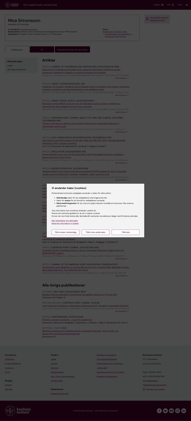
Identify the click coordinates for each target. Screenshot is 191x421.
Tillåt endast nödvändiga (65, 232)
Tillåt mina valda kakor (95, 232)
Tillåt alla (126, 232)
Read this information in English (65, 223)
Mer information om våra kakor (65, 220)
